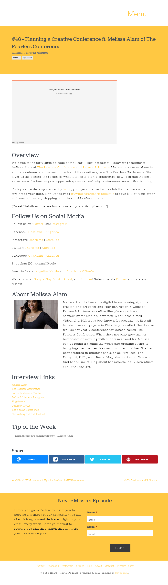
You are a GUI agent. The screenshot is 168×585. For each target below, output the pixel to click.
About (98, 566)
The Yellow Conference (25, 410)
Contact (109, 566)
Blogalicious (18, 401)
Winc (67, 189)
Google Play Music (48, 279)
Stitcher (86, 279)
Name (92, 512)
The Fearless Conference (56, 167)
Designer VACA (21, 405)
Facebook (53, 566)
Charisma (35, 232)
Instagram (60, 224)
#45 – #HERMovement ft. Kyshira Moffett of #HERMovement (48, 480)
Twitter (38, 224)
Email (92, 526)
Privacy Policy (125, 566)
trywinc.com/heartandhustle (92, 194)
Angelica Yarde (47, 271)
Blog (89, 566)
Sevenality (121, 573)
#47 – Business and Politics (141, 480)
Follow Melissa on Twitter (27, 393)
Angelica (52, 232)
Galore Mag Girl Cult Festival (28, 414)
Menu (137, 14)
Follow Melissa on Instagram (28, 397)
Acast (67, 279)
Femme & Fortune (96, 167)
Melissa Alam (19, 384)
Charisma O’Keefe (80, 271)
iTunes (121, 279)
